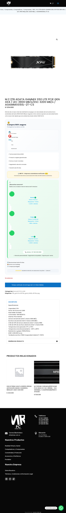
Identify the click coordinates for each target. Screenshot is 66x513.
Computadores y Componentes (15, 449)
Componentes (27, 9)
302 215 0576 (44, 421)
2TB (13, 293)
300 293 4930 (44, 424)
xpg (38, 293)
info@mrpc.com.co (14, 435)
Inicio (1, 9)
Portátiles (8, 459)
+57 (40, 419)
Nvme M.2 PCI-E (17, 291)
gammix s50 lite (19, 293)
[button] (56, 39)
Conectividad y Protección (13, 453)
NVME (30, 293)
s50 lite (34, 293)
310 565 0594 (44, 419)
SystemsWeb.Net (37, 512)
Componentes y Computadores (13, 9)
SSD (34, 9)
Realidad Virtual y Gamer (12, 446)
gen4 (26, 293)
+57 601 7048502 (43, 418)
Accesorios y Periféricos (13, 456)
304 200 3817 (44, 422)
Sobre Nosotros (10, 470)
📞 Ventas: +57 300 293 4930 (33, 252)
